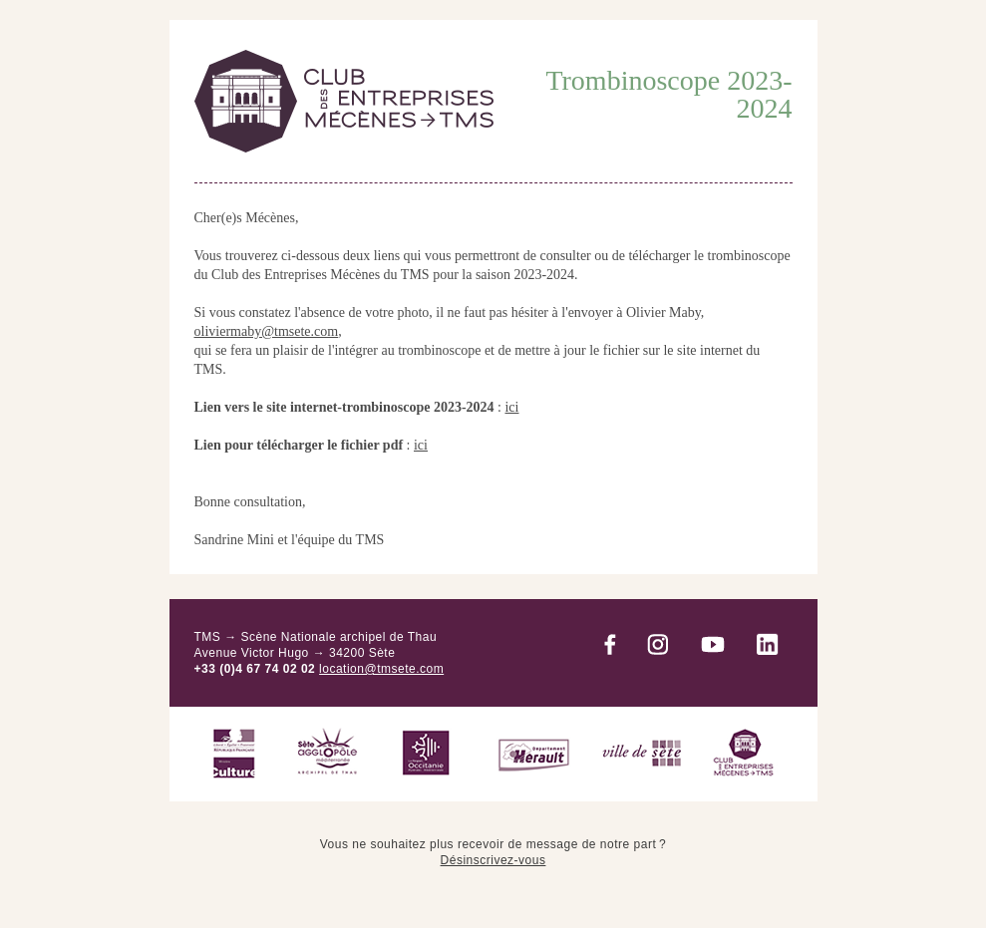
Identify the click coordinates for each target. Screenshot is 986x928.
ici (511, 407)
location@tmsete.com (381, 669)
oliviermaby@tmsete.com (266, 331)
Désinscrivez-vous (493, 860)
